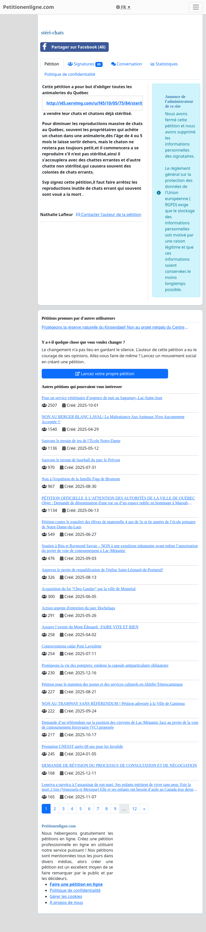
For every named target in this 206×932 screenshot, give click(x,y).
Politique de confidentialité (69, 74)
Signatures (85, 64)
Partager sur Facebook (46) (72, 47)
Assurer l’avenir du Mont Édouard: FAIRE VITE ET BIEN (90, 627)
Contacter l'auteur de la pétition (108, 214)
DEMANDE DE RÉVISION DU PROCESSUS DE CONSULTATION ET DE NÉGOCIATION (119, 765)
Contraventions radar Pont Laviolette (72, 646)
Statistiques (164, 64)
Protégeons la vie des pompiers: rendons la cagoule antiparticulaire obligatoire (105, 665)
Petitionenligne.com (28, 7)
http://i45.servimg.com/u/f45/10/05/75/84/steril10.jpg (95, 103)
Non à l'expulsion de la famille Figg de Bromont (81, 479)
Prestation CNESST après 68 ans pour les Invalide (82, 746)
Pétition (51, 64)
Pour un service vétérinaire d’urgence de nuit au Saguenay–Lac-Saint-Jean (102, 398)
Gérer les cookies (66, 896)
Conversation (126, 64)
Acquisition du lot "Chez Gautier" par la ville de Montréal (89, 589)
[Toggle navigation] (196, 7)
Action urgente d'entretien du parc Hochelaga (78, 608)
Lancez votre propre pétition (104, 373)
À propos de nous (66, 902)
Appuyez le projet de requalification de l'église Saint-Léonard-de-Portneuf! (102, 570)
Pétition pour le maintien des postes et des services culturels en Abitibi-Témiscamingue (112, 684)
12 (134, 808)
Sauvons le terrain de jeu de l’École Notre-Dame (81, 441)
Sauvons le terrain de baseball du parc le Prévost (81, 460)
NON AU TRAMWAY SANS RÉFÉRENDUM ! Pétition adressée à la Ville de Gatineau (113, 703)
